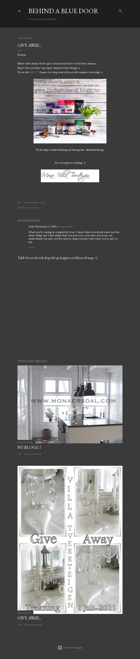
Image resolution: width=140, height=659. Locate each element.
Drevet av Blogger (70, 647)
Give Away (33, 207)
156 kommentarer (33, 624)
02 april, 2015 (65, 226)
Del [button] (19, 202)
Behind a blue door (63, 11)
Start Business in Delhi (42, 226)
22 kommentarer (33, 454)
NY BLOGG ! (29, 447)
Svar (31, 247)
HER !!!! (34, 72)
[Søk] (120, 10)
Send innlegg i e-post (35, 202)
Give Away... (29, 618)
